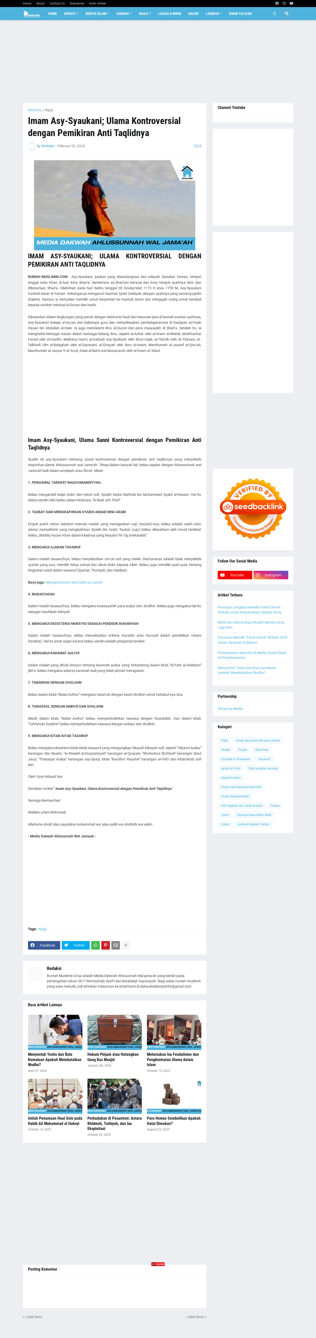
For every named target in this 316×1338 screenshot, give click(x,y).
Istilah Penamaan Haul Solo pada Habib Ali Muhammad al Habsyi (55, 1121)
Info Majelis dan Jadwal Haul (241, 805)
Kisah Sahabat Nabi (235, 796)
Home (27, 3)
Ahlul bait (261, 750)
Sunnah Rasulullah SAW (254, 815)
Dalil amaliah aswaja (263, 768)
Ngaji (49, 110)
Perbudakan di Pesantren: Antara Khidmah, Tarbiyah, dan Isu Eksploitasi (114, 1123)
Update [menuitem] (70, 14)
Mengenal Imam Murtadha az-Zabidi (74, 582)
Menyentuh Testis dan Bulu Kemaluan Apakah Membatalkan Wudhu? (54, 1059)
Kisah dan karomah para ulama (258, 740)
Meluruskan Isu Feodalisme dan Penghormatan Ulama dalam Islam (173, 1059)
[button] (274, 13)
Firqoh (242, 750)
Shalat (225, 750)
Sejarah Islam (231, 778)
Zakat (225, 824)
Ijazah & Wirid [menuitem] (169, 14)
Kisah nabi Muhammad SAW (241, 787)
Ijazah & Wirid (230, 768)
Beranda (34, 110)
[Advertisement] (158, 61)
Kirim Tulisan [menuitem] (240, 14)
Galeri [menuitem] (193, 14)
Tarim (225, 815)
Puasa (274, 805)
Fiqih (224, 740)
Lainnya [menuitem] (212, 14)
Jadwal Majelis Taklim (253, 824)
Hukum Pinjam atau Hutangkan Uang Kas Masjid (113, 1057)
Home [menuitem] (52, 14)
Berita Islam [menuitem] (96, 14)
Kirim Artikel (97, 3)
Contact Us (57, 3)
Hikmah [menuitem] (123, 14)
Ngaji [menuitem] (143, 14)
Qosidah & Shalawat (235, 759)
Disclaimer (77, 3)
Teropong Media (230, 709)
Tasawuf (264, 759)
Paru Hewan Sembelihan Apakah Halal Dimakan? (174, 1121)
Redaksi (54, 968)
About (40, 3)
